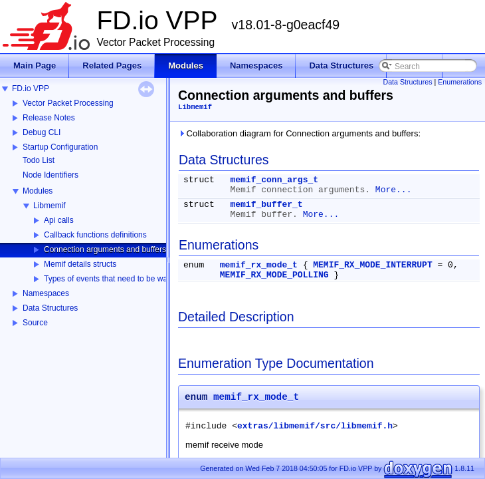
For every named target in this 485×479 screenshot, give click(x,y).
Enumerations (460, 82)
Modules (37, 191)
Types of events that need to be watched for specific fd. (141, 278)
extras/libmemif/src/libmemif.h (315, 426)
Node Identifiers (50, 175)
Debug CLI (41, 132)
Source (35, 322)
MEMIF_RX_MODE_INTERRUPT (372, 265)
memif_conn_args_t (274, 180)
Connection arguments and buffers (105, 249)
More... (393, 190)
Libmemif (49, 205)
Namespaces (46, 293)
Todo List (38, 160)
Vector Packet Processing (68, 103)
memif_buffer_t (266, 205)
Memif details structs (80, 264)
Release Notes (49, 117)
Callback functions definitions (95, 235)
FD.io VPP (30, 88)
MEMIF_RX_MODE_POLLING (274, 275)
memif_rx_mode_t (259, 265)
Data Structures (50, 308)
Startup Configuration (60, 147)
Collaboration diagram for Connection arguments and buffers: (299, 133)
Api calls (59, 220)
